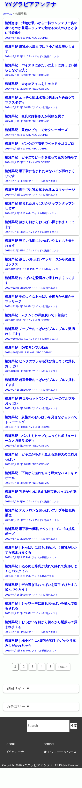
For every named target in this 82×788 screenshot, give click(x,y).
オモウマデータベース (60, 752)
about (11, 744)
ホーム (7, 13)
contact (49, 744)
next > (62, 666)
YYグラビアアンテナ (31, 4)
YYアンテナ (15, 752)
